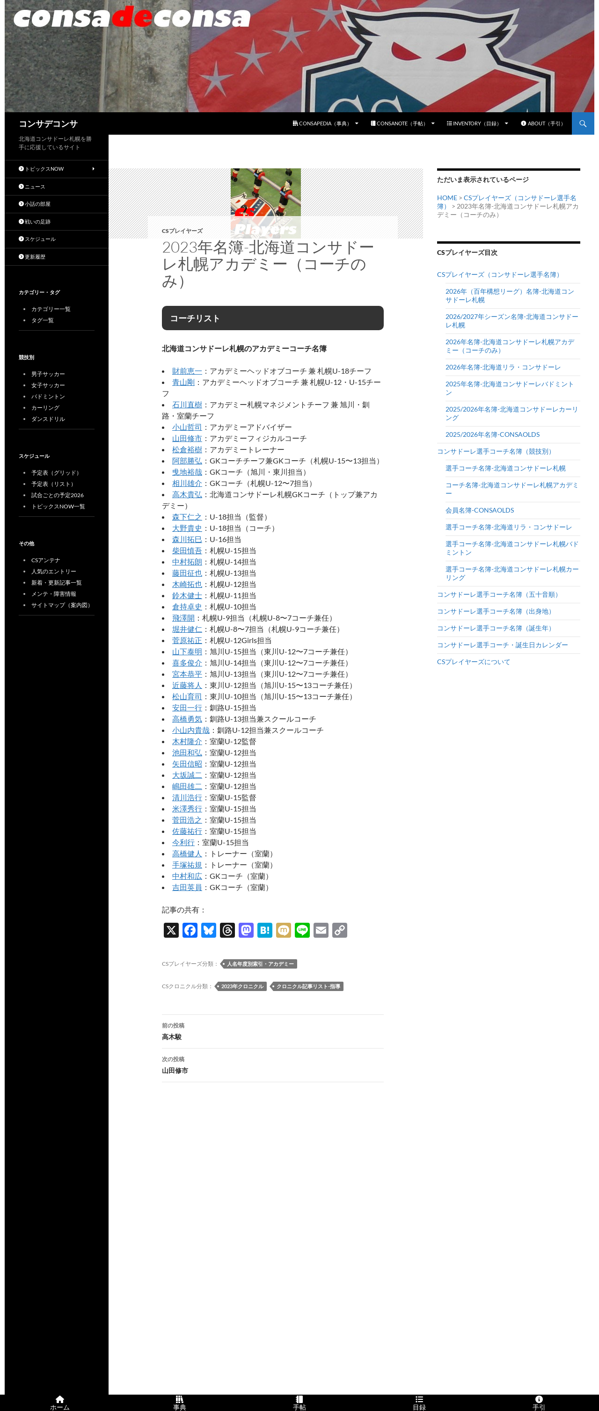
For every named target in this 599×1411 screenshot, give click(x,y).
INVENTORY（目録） (474, 123)
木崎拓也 (187, 583)
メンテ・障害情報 (53, 593)
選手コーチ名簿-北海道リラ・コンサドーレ (509, 527)
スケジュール (37, 239)
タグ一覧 (42, 320)
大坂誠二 (187, 774)
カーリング (45, 407)
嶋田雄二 (187, 785)
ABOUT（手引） (543, 123)
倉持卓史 (187, 606)
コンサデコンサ (48, 123)
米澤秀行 (187, 808)
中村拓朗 (187, 561)
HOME (447, 198)
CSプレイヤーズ (182, 230)
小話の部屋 (35, 204)
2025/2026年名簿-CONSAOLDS (493, 434)
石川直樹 (187, 404)
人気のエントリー (53, 571)
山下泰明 (187, 651)
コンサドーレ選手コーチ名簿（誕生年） (496, 628)
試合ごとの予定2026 (57, 495)
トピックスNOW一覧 (58, 506)
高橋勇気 (187, 718)
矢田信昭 (187, 763)
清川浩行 (187, 797)
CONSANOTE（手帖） (399, 123)
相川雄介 (187, 482)
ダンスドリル (48, 418)
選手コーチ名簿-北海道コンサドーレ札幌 (506, 468)
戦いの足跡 (35, 221)
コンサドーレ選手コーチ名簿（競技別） (496, 451)
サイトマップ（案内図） (62, 604)
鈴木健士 (187, 595)
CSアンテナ (45, 560)
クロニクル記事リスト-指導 (308, 986)
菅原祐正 (187, 640)
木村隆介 (187, 741)
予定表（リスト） (53, 483)
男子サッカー (48, 373)
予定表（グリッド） (56, 472)
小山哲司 (187, 426)
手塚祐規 (187, 864)
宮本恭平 (187, 673)
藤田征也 (187, 572)
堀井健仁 (187, 628)
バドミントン (48, 396)
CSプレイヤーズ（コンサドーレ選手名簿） (500, 274)
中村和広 (187, 875)
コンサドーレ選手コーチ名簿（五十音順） (499, 594)
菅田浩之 (187, 819)
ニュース (32, 186)
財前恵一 (187, 370)
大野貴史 (187, 527)
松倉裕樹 (187, 449)
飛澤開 (183, 617)
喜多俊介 (187, 662)
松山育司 (187, 696)
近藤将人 (187, 684)
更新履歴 (32, 256)
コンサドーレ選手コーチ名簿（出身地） (496, 611)
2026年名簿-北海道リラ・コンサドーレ (503, 367)
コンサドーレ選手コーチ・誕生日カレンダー (502, 645)
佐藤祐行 (187, 830)
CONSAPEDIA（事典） (322, 123)
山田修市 (187, 438)
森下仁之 (187, 516)
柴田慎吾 (187, 550)
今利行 (183, 842)
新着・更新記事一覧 (56, 582)
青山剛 (183, 381)
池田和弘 (187, 752)
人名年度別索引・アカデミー (260, 964)
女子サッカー (48, 385)
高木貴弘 (187, 494)
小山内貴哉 (191, 729)
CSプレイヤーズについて (474, 662)
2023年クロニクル (242, 986)
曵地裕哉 (187, 471)
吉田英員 (187, 887)
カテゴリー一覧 (51, 308)
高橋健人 (187, 853)
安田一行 (187, 707)
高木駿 (273, 1030)
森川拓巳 (187, 539)
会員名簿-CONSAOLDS (480, 510)
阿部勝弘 (187, 460)
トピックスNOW (41, 169)
